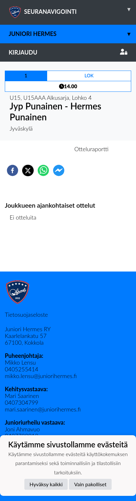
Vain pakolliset (90, 484)
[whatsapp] (43, 170)
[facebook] (12, 170)
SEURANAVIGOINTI (72, 9)
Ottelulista (25, 250)
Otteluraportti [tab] (91, 148)
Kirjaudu (68, 52)
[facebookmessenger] (58, 170)
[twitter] (28, 170)
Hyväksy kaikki (46, 484)
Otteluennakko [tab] (46, 148)
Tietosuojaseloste (26, 314)
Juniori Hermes (72, 34)
